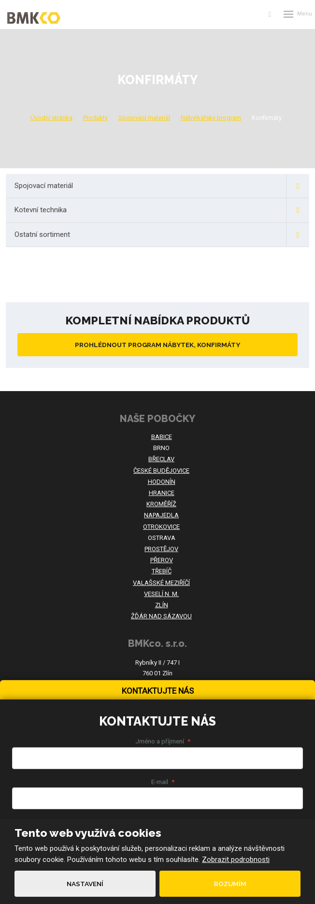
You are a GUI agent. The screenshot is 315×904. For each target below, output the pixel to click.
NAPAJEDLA (161, 515)
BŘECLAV (161, 459)
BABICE (161, 436)
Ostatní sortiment (161, 235)
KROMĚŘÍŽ (161, 504)
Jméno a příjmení (162, 608)
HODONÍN (161, 481)
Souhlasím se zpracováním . (100, 776)
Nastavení (85, 884)
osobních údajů (137, 776)
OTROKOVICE (161, 526)
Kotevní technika (161, 210)
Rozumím (230, 884)
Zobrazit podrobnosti (236, 859)
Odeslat (157, 803)
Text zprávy (163, 689)
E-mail (162, 649)
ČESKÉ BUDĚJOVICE (161, 470)
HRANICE (161, 492)
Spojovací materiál (161, 186)
